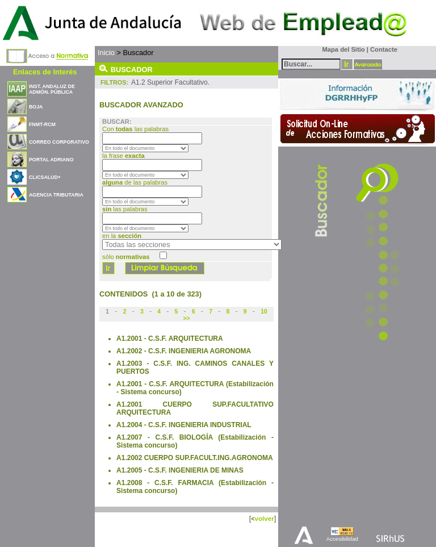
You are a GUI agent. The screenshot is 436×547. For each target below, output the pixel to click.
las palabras (125, 209)
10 (264, 311)
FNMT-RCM (42, 124)
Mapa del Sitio (341, 49)
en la (121, 235)
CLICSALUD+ (45, 177)
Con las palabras (136, 129)
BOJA (36, 107)
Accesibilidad (342, 539)
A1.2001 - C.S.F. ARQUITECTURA (169, 339)
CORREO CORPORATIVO (59, 142)
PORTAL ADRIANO (51, 159)
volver (264, 518)
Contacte (383, 49)
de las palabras (134, 182)
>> (186, 318)
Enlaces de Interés (45, 72)
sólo (125, 256)
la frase (124, 155)
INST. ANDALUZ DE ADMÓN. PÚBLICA (52, 89)
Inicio (106, 52)
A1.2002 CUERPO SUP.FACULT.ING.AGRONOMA (194, 458)
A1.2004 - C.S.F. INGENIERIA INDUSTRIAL (183, 425)
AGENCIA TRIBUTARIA (56, 195)
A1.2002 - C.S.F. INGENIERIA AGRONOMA (183, 351)
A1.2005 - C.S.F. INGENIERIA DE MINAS (180, 470)
